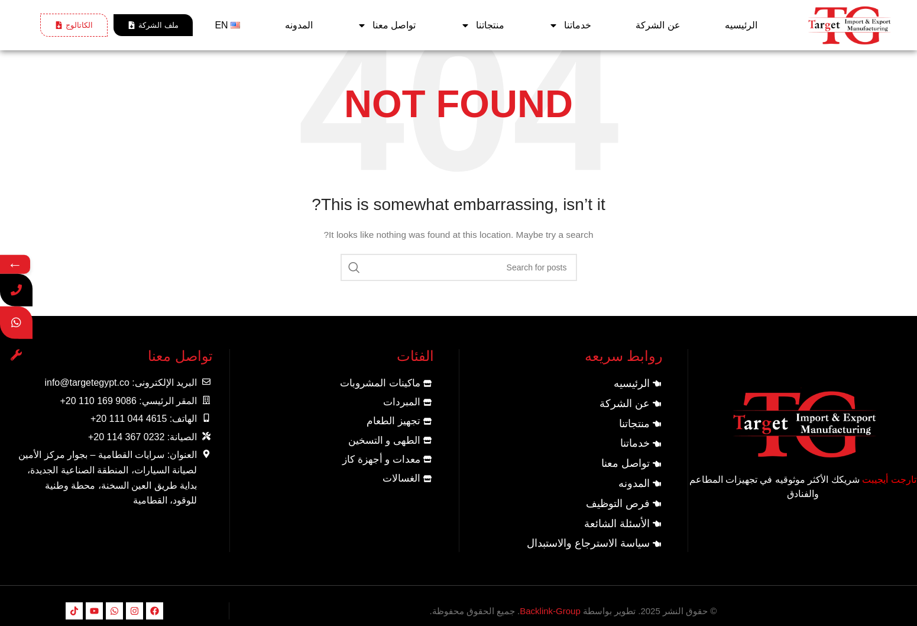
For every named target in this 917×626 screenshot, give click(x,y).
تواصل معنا (386, 25)
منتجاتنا (482, 25)
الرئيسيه (741, 25)
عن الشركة (658, 25)
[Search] (459, 267)
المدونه (299, 25)
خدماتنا (570, 25)
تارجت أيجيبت (889, 480)
